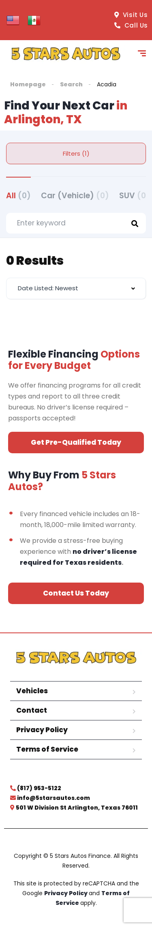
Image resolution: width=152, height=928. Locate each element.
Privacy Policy (42, 730)
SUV (134, 195)
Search (71, 84)
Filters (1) (76, 153)
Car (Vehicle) (75, 195)
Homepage (28, 84)
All (18, 195)
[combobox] (76, 288)
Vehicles (32, 691)
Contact (31, 710)
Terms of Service (47, 749)
